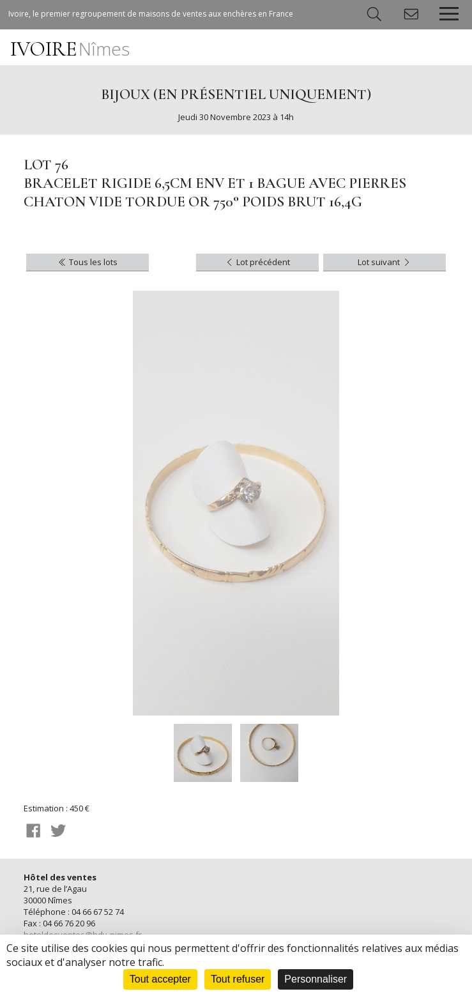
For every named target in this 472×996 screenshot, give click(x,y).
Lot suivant (385, 262)
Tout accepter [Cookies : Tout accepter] (160, 979)
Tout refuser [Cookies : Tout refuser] (237, 979)
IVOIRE (70, 48)
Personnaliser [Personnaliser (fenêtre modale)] (315, 979)
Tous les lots (87, 262)
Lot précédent (257, 262)
